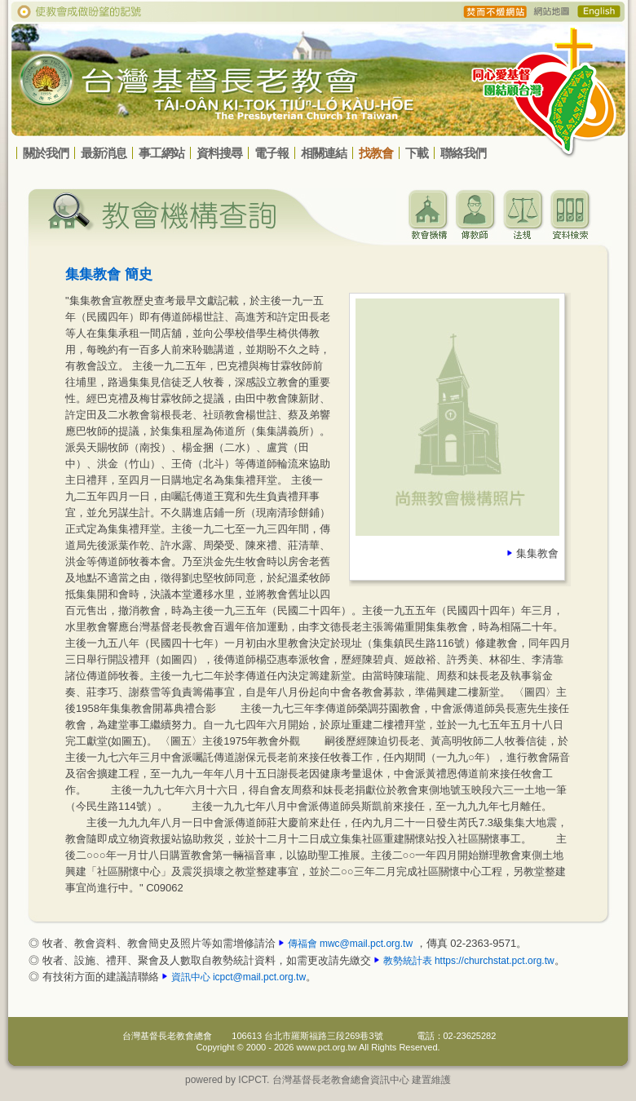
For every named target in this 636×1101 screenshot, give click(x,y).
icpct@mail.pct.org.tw (259, 977)
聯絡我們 (463, 153)
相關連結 (324, 153)
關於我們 (45, 153)
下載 (416, 153)
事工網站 (161, 153)
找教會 (376, 153)
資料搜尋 (219, 153)
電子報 (271, 153)
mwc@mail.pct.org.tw (366, 943)
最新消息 (103, 153)
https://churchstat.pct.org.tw (494, 960)
